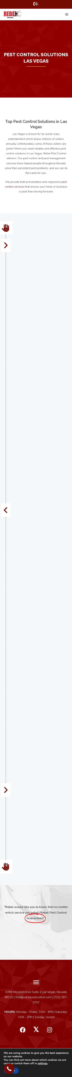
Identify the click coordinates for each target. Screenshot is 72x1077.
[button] (22, 1030)
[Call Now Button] (9, 1068)
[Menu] (36, 982)
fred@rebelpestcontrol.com (33, 997)
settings (42, 1063)
